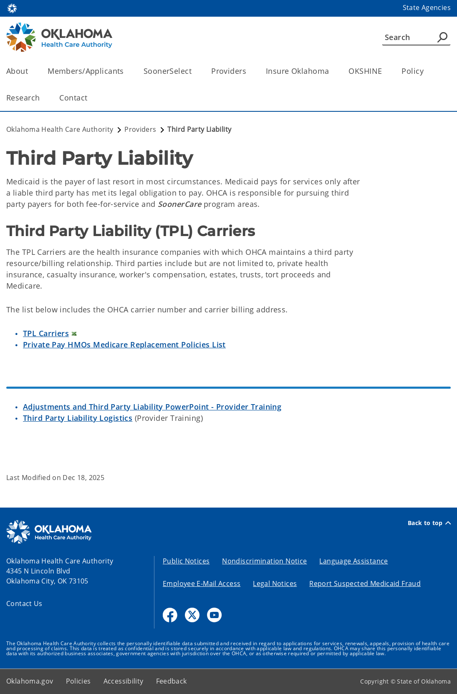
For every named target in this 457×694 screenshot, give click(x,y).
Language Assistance (353, 561)
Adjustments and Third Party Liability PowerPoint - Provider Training (152, 407)
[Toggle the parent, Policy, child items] (426, 71)
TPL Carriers (46, 333)
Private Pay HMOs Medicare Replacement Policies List (124, 344)
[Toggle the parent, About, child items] (30, 71)
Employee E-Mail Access (201, 583)
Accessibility (124, 681)
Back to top (429, 523)
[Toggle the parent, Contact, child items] (90, 98)
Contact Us (24, 603)
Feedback (171, 681)
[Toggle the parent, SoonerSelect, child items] (194, 71)
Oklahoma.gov (29, 681)
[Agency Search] (442, 37)
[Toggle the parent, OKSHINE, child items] (384, 71)
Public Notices (186, 561)
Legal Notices (275, 583)
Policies (78, 681)
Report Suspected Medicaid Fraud (365, 583)
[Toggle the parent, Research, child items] (42, 98)
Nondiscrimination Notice (264, 561)
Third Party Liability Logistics (77, 418)
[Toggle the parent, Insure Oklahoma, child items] (331, 71)
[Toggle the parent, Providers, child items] (249, 71)
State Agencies (427, 7)
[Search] (416, 37)
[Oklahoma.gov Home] (12, 8)
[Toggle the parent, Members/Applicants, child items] (126, 71)
